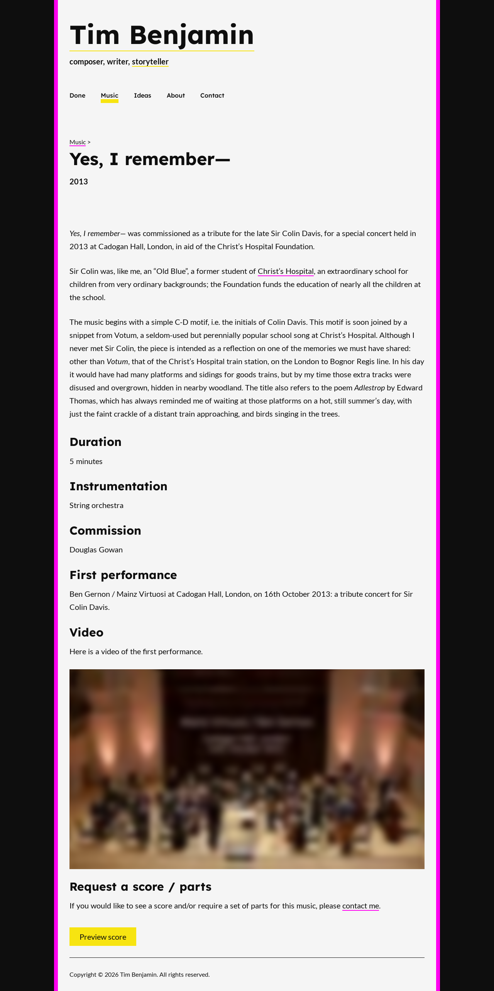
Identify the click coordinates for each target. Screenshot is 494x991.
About (176, 95)
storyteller (150, 61)
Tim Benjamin (161, 34)
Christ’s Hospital (286, 270)
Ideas (142, 95)
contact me (360, 905)
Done (77, 95)
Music (109, 95)
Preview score (103, 936)
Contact (212, 95)
